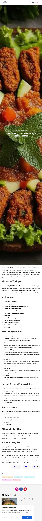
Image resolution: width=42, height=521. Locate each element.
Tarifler (16, 130)
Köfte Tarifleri (17, 480)
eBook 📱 (36, 467)
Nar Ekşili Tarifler (7, 480)
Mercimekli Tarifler (30, 477)
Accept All (26, 517)
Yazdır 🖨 (16, 467)
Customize (6, 517)
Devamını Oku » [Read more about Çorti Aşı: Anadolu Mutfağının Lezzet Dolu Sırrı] (22, 502)
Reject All (17, 517)
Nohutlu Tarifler (19, 477)
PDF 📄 (26, 467)
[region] (17, 513)
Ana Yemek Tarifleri (23, 130)
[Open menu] (40, 2)
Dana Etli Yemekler (7, 477)
